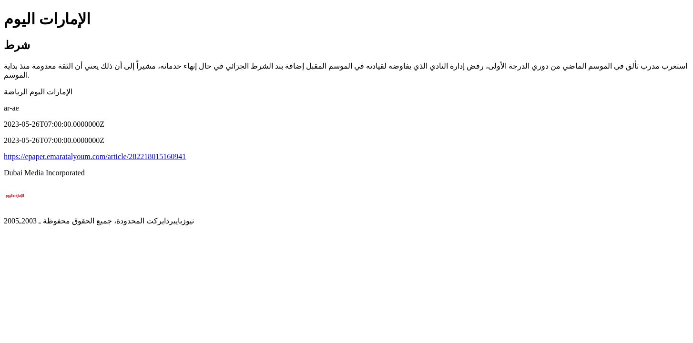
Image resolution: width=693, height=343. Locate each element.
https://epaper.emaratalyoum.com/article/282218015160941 (95, 156)
